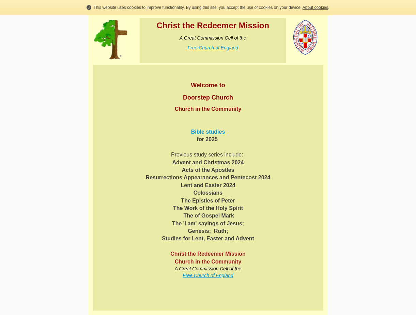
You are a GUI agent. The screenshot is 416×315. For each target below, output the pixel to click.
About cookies (315, 7)
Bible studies (208, 132)
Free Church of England (212, 47)
